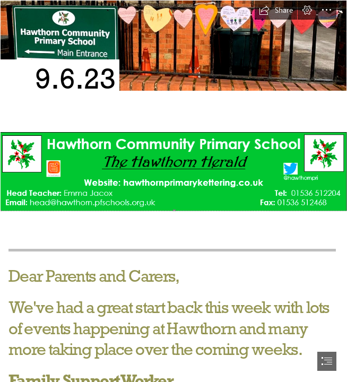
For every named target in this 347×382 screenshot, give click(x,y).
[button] (276, 10)
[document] (173, 191)
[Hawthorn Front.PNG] (173, 64)
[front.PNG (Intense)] (173, 171)
